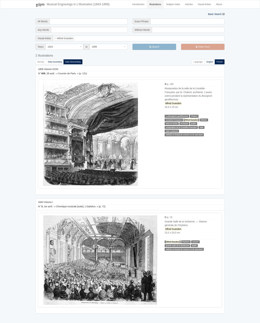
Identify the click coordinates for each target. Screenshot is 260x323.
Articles (189, 4)
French (220, 62)
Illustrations (155, 4)
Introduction (138, 4)
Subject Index (173, 4)
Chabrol (194, 116)
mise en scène (172, 124)
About (219, 4)
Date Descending (73, 62)
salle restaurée (172, 131)
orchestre (184, 124)
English (209, 62)
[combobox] (139, 38)
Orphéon (186, 242)
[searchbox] (80, 38)
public (193, 124)
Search (154, 46)
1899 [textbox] (94, 46)
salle (201, 127)
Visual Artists (204, 4)
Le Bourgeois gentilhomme (177, 116)
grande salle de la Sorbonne (177, 246)
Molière (204, 120)
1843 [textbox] (50, 46)
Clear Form (203, 46)
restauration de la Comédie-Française (181, 127)
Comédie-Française (174, 120)
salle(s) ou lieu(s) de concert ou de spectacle (184, 135)
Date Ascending (55, 62)
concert (195, 242)
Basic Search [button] (215, 14)
